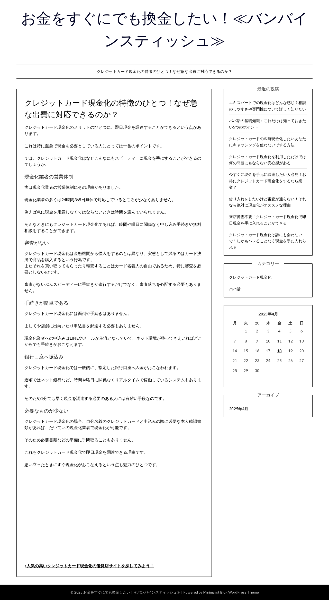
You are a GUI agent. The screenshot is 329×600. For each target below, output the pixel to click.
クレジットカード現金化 (250, 277)
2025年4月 (238, 408)
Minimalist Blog (215, 592)
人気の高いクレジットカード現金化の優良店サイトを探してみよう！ (90, 565)
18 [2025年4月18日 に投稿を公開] (279, 350)
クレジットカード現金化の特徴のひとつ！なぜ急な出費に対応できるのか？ (164, 71)
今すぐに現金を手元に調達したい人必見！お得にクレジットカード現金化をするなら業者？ (267, 180)
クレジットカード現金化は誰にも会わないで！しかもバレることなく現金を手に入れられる (267, 241)
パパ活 (235, 289)
